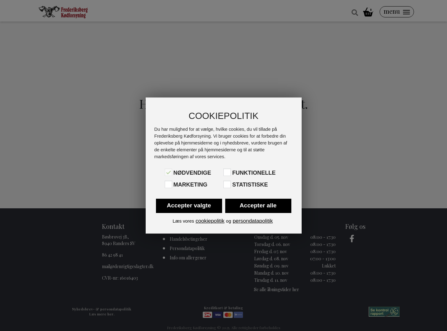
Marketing (190, 185)
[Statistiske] (227, 184)
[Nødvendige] (168, 172)
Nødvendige (192, 173)
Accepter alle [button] (258, 205)
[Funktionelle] (227, 172)
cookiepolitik (210, 221)
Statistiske (250, 185)
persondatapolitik (253, 221)
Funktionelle (253, 173)
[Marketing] (168, 184)
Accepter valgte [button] (189, 205)
